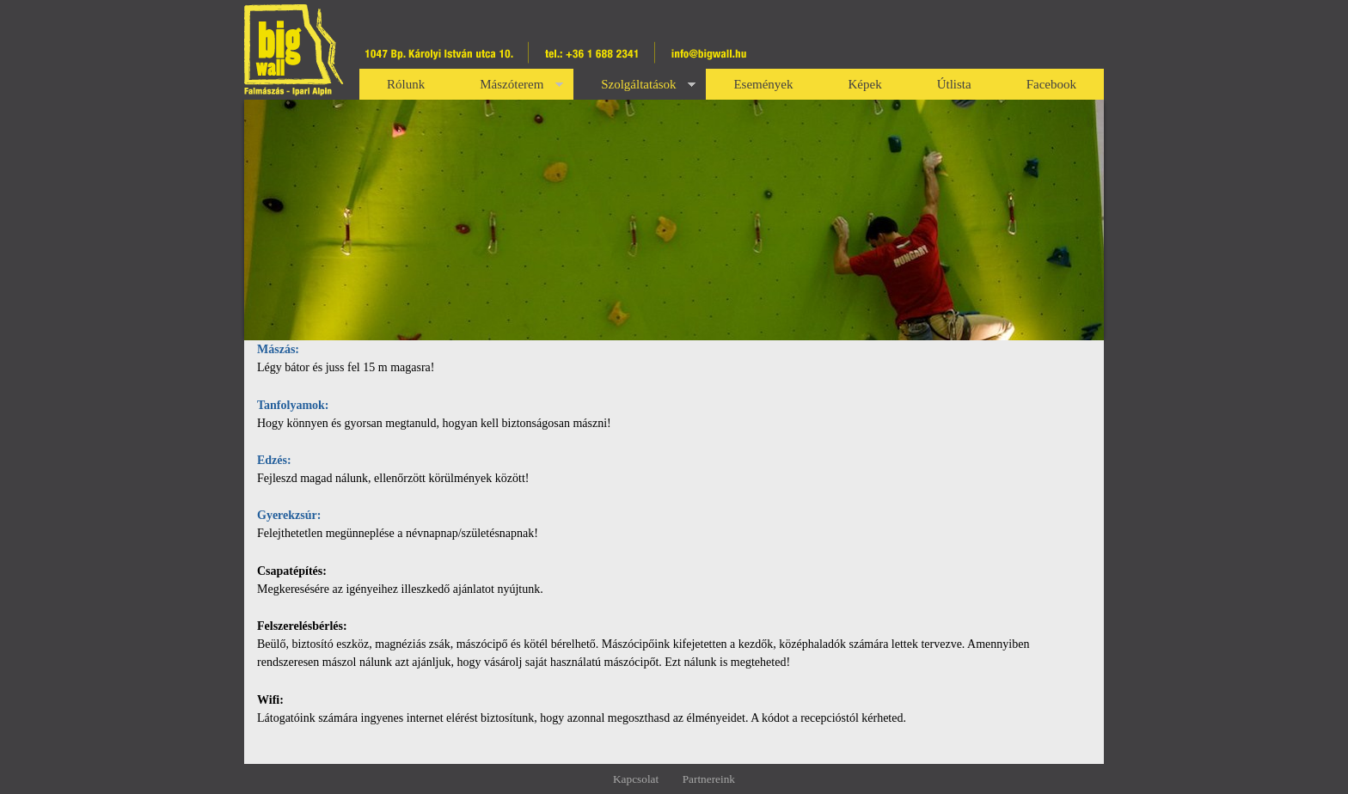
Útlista (954, 84)
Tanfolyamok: (293, 405)
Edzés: (274, 460)
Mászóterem (521, 86)
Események (763, 84)
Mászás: (278, 349)
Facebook (1051, 84)
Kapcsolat (636, 779)
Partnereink (709, 779)
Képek (865, 84)
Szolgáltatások (648, 86)
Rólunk (406, 84)
